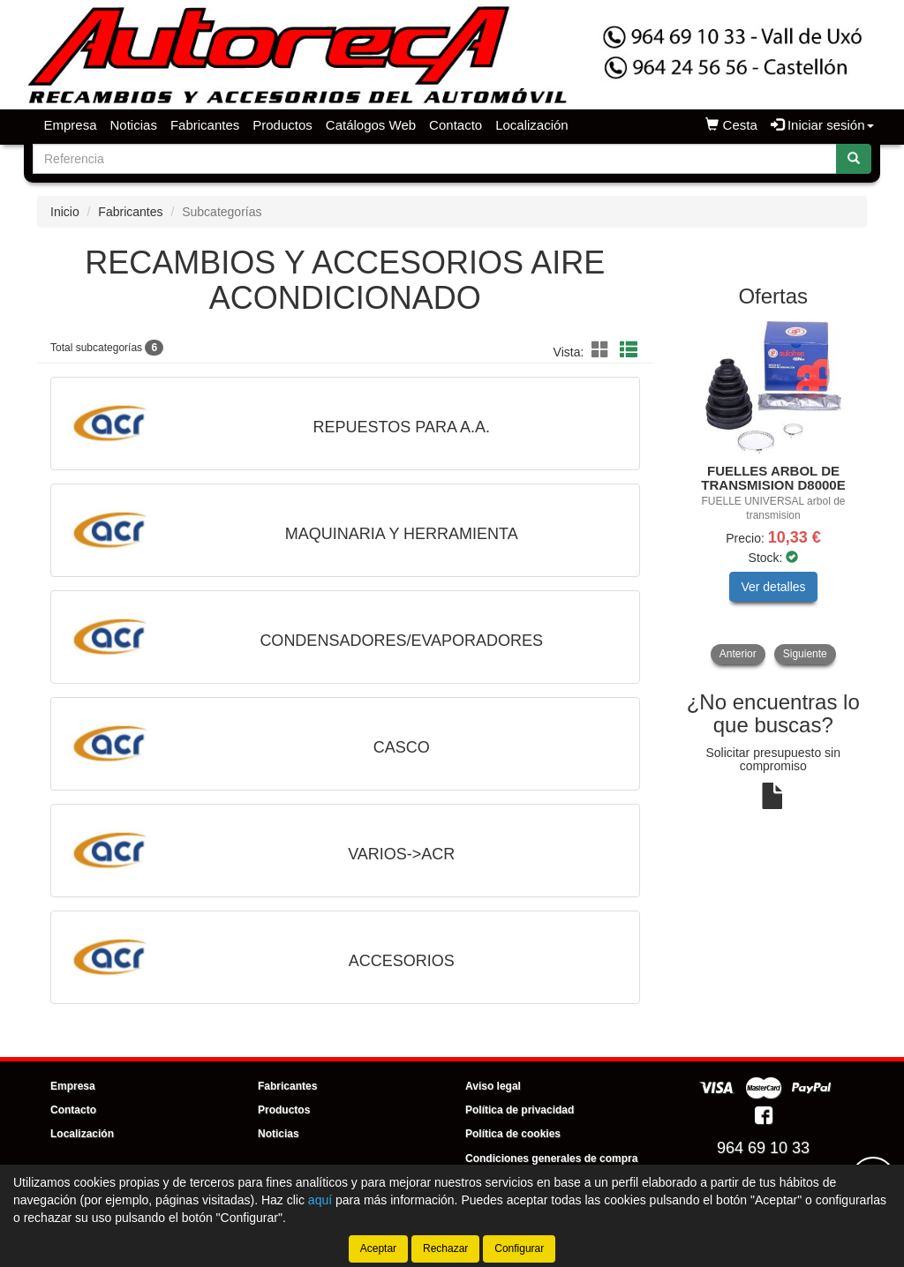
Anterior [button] (738, 654)
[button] (603, 350)
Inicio (64, 212)
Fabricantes (204, 124)
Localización (532, 124)
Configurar (519, 1248)
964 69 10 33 (763, 1148)
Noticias (133, 124)
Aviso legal (493, 1086)
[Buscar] (853, 159)
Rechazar (445, 1248)
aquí (320, 1200)
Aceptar (378, 1248)
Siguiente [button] (805, 654)
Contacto (455, 124)
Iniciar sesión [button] (822, 124)
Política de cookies (513, 1134)
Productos (282, 124)
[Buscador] (435, 159)
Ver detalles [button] (773, 587)
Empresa (70, 124)
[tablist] (774, 493)
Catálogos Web (371, 124)
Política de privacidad (519, 1110)
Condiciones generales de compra (551, 1158)
